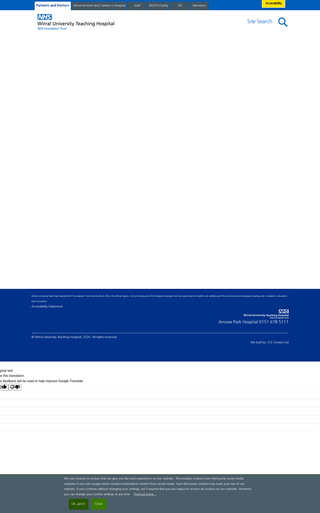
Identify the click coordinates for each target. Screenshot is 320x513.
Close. (99, 504)
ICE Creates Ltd (278, 342)
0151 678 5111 (274, 322)
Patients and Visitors (52, 5)
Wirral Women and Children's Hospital (99, 5)
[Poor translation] (14, 387)
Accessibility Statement (47, 306)
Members (199, 5)
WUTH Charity (158, 5)
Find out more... (145, 494)
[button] (283, 22)
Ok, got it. (79, 504)
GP (180, 5)
